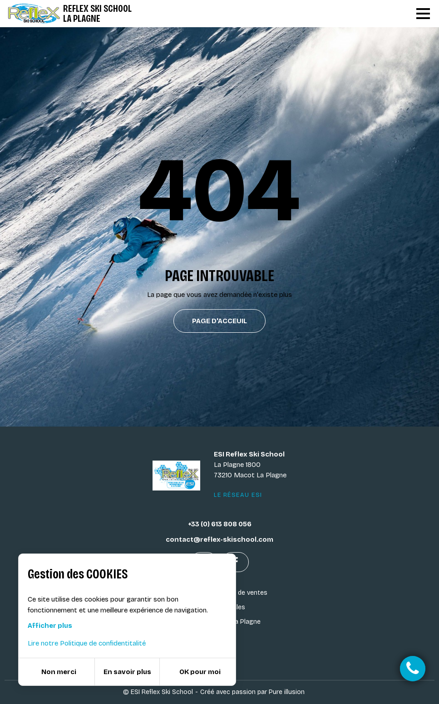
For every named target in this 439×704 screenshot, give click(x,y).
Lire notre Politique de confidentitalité (87, 643)
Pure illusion (287, 692)
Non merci (58, 672)
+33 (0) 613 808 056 (220, 524)
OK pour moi (200, 672)
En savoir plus (127, 672)
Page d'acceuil (219, 321)
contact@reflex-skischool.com (219, 539)
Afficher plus (50, 625)
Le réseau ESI (238, 495)
